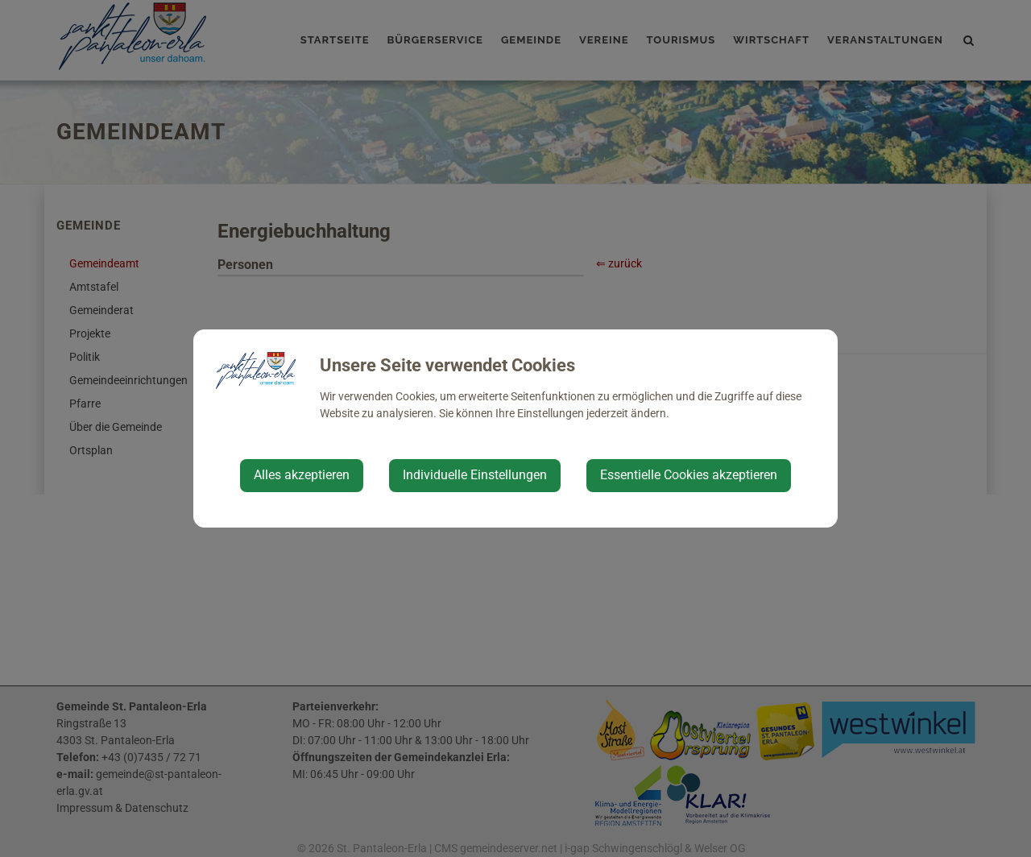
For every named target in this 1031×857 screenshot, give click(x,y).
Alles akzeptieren (302, 474)
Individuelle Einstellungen (475, 474)
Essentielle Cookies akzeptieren (688, 474)
